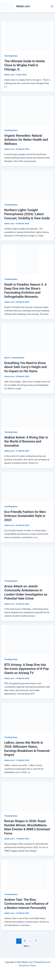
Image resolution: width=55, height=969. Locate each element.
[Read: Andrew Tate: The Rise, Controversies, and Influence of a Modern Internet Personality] (27, 874)
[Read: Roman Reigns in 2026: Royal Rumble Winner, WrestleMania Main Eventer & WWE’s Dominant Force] (27, 796)
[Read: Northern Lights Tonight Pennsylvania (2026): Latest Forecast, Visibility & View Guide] (27, 185)
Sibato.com (23, 6)
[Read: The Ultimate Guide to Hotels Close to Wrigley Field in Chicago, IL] (27, 36)
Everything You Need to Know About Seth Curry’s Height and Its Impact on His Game (25, 367)
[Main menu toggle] (52, 6)
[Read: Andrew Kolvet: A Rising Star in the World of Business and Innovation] (27, 412)
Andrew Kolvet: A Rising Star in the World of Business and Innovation (26, 441)
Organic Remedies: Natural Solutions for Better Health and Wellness (26, 140)
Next (27, 946)
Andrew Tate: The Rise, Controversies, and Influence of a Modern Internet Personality (26, 904)
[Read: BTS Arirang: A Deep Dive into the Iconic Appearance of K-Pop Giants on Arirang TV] (27, 639)
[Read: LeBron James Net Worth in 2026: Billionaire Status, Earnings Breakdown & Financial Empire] (27, 717)
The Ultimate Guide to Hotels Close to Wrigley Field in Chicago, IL (24, 65)
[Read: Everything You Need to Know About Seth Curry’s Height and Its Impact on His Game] (27, 337)
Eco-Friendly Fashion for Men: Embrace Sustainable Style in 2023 (25, 516)
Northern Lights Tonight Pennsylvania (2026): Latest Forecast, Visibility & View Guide (27, 214)
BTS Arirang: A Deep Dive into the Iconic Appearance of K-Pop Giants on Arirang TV (26, 669)
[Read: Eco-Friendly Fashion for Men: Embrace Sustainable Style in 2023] (27, 486)
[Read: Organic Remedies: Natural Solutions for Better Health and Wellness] (27, 110)
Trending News (11, 56)
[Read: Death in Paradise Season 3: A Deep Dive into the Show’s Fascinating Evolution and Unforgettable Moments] (27, 259)
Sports (7, 357)
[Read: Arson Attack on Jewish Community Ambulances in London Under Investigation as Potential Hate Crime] (27, 561)
